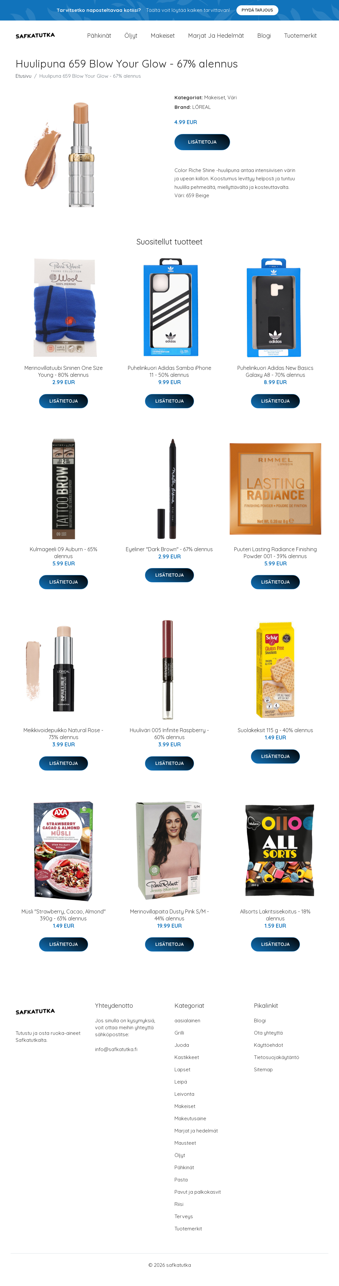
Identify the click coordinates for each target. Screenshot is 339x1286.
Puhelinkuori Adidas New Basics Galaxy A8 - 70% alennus (275, 381)
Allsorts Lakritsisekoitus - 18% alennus (275, 924)
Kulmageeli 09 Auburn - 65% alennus (63, 562)
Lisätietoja (202, 151)
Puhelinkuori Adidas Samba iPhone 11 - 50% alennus (169, 381)
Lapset (182, 1079)
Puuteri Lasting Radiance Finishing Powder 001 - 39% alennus (275, 562)
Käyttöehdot (268, 1054)
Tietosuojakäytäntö (276, 1067)
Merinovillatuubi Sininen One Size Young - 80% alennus (63, 381)
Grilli (179, 1042)
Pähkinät (99, 40)
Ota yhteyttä (268, 1042)
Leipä (180, 1091)
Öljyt (130, 40)
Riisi (178, 1214)
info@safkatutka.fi (116, 1059)
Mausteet (185, 1152)
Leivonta (184, 1103)
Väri (232, 107)
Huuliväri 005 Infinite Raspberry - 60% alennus (169, 743)
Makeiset (163, 40)
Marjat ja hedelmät (216, 40)
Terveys (183, 1226)
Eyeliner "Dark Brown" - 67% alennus (169, 558)
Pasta (181, 1189)
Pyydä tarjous (257, 10)
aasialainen (187, 1030)
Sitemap (263, 1079)
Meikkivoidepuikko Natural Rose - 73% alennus (63, 743)
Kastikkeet (186, 1067)
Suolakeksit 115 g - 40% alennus (275, 739)
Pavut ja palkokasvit (197, 1201)
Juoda (181, 1054)
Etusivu (23, 85)
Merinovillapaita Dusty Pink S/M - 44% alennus (169, 924)
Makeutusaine (190, 1128)
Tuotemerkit (300, 40)
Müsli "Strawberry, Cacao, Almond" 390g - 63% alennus (64, 924)
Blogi (264, 40)
